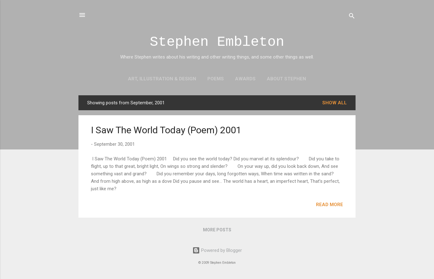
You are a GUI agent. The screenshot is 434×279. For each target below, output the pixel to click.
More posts (217, 229)
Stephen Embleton (217, 42)
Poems (215, 79)
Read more (329, 204)
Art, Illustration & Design (162, 79)
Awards (245, 79)
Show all (334, 103)
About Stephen (286, 79)
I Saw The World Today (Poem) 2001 (166, 130)
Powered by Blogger (217, 250)
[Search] (352, 16)
